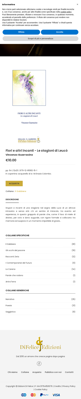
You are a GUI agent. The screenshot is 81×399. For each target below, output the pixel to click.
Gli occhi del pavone (15, 250)
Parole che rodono (14, 275)
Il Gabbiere (20, 191)
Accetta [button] (59, 32)
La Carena (10, 269)
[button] (77, 4)
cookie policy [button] (65, 12)
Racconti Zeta (12, 256)
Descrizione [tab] (12, 199)
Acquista (14, 183)
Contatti (69, 372)
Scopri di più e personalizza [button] (40, 38)
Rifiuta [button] (21, 32)
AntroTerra (11, 281)
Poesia (9, 305)
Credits (57, 386)
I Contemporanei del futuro (19, 263)
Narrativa (10, 299)
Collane (25, 372)
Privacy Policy (69, 386)
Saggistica (10, 311)
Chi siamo (13, 372)
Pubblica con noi (53, 372)
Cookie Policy (41, 389)
